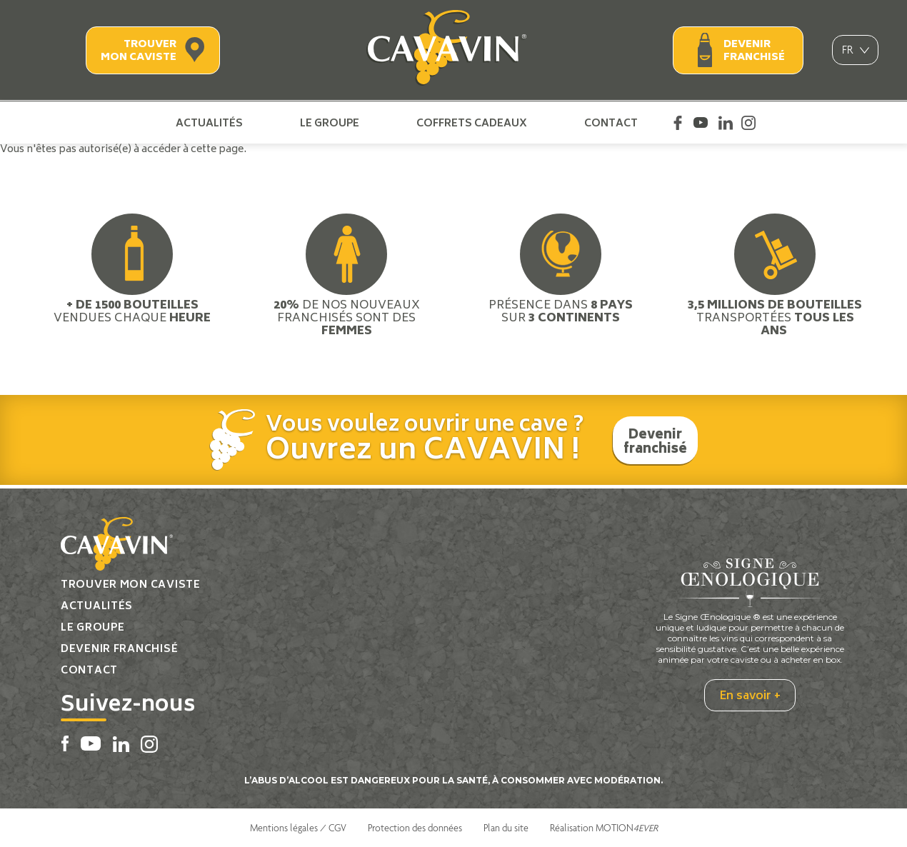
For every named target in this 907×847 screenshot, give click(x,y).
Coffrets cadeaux (471, 123)
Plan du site (505, 828)
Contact (611, 123)
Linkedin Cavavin (725, 122)
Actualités (209, 123)
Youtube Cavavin (700, 122)
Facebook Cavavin (677, 122)
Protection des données (415, 828)
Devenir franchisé (754, 51)
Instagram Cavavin (748, 122)
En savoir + (750, 696)
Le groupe (329, 123)
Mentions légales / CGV (298, 828)
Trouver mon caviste (138, 51)
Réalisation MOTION (604, 828)
